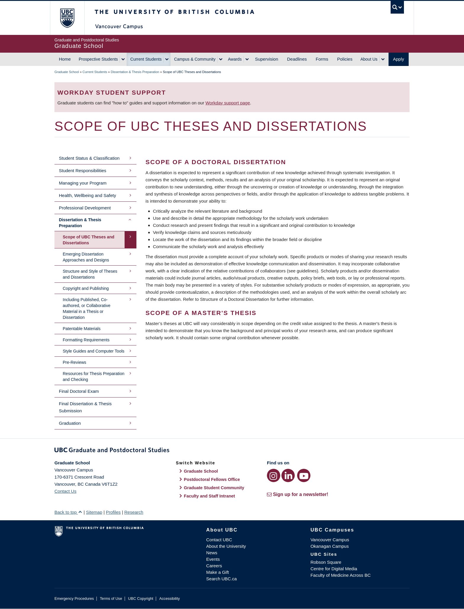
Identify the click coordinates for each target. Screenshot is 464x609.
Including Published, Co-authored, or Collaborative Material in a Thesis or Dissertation (86, 308)
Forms (322, 59)
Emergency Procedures (74, 598)
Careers (214, 565)
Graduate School (66, 72)
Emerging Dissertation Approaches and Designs (86, 257)
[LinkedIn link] (288, 475)
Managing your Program (83, 182)
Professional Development (85, 207)
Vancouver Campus (329, 539)
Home (65, 59)
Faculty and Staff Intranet (209, 496)
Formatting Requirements (86, 339)
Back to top (68, 512)
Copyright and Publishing (86, 288)
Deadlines (297, 59)
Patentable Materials (82, 328)
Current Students (146, 59)
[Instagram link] (273, 475)
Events (213, 559)
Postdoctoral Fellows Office (212, 479)
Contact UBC (219, 539)
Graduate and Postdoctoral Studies (232, 451)
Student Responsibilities (82, 170)
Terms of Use (111, 598)
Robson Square (325, 562)
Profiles (113, 512)
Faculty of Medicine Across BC (340, 575)
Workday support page (227, 102)
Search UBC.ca (221, 578)
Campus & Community (194, 59)
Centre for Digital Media (333, 568)
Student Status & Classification (89, 158)
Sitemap (94, 512)
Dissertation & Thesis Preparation (135, 72)
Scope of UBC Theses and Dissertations (88, 240)
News (212, 552)
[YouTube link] (303, 475)
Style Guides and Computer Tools (93, 351)
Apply (398, 59)
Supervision (266, 59)
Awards (234, 59)
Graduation (70, 423)
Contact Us (65, 491)
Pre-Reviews (74, 362)
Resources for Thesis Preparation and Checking (93, 376)
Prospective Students (98, 59)
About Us (369, 59)
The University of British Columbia (67, 18)
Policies (344, 59)
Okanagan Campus (329, 546)
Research (133, 512)
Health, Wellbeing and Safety (87, 195)
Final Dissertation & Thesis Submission (85, 407)
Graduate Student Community (214, 487)
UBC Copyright (140, 598)
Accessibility (169, 598)
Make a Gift (217, 572)
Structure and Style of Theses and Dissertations (90, 274)
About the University (226, 546)
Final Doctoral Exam (79, 391)
